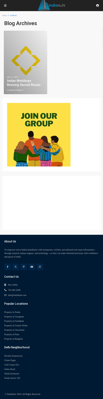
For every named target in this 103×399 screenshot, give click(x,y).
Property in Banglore (13, 339)
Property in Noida (12, 312)
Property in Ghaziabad (14, 330)
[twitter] (15, 267)
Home (4, 15)
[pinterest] (23, 267)
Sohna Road (9, 369)
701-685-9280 (14, 290)
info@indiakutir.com (17, 295)
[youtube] (32, 267)
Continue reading (15, 90)
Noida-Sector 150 (12, 378)
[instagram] (40, 267)
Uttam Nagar (10, 360)
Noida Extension (11, 373)
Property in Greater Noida (15, 325)
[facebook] (7, 267)
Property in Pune (11, 334)
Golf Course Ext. (11, 365)
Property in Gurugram (14, 316)
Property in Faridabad (14, 321)
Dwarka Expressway (13, 356)
